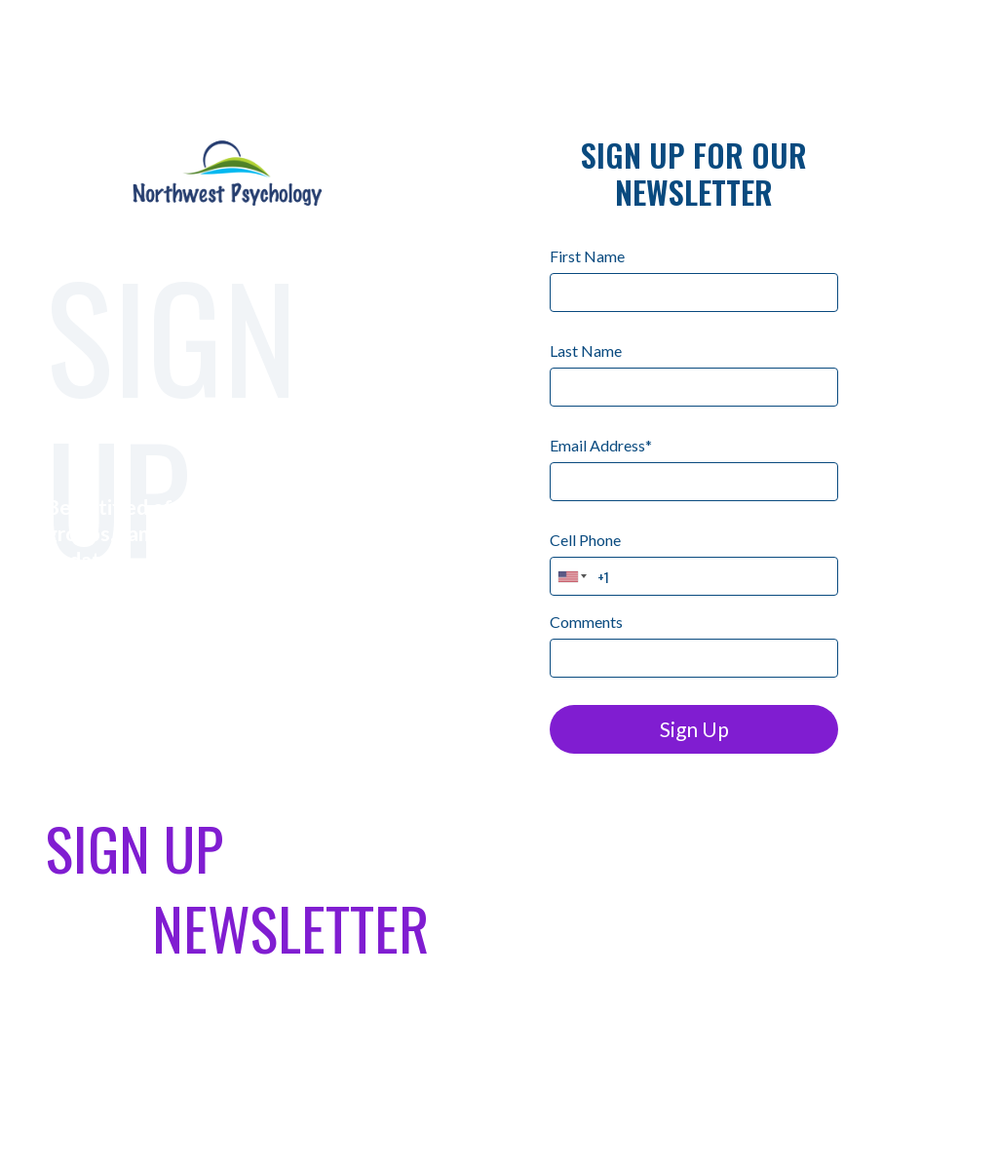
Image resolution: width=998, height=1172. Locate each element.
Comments (586, 621)
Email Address (601, 445)
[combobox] (573, 576)
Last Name (586, 350)
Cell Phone (585, 539)
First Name (587, 256)
